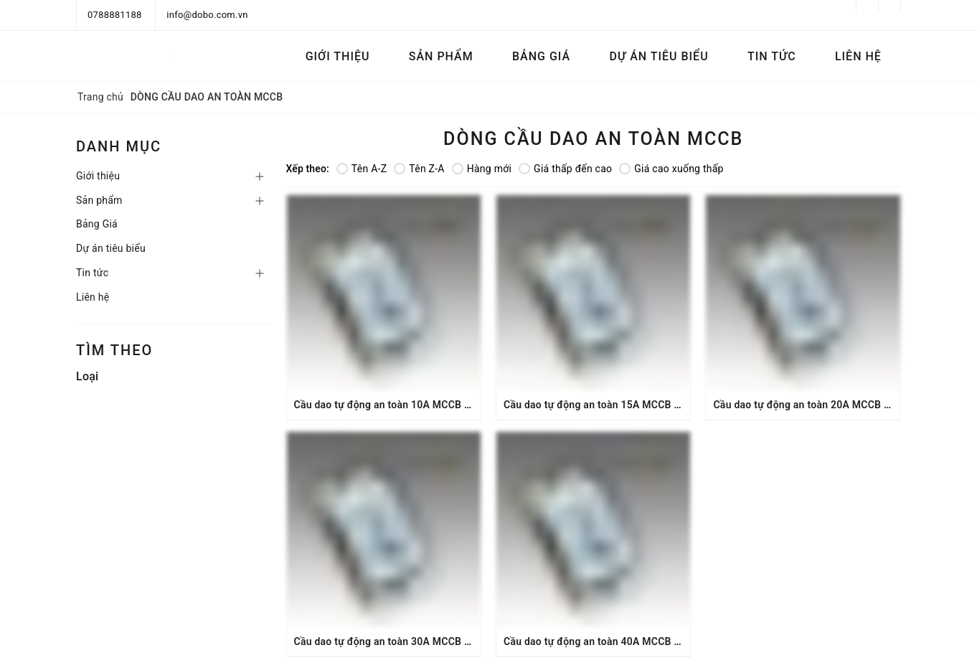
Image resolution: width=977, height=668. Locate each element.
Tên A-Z (361, 168)
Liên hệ (858, 56)
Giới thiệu (338, 56)
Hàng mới (481, 168)
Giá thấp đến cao (565, 168)
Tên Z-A (419, 168)
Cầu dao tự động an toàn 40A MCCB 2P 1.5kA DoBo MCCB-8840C (657, 641)
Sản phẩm (441, 56)
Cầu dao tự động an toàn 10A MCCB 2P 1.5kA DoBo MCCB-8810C (447, 404)
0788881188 (115, 14)
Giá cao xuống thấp (671, 168)
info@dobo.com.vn (206, 14)
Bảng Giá (541, 56)
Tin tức (771, 56)
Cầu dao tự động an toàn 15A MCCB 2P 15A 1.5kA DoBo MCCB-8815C (667, 404)
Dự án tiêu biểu (658, 56)
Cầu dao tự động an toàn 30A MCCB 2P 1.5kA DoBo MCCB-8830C (447, 641)
